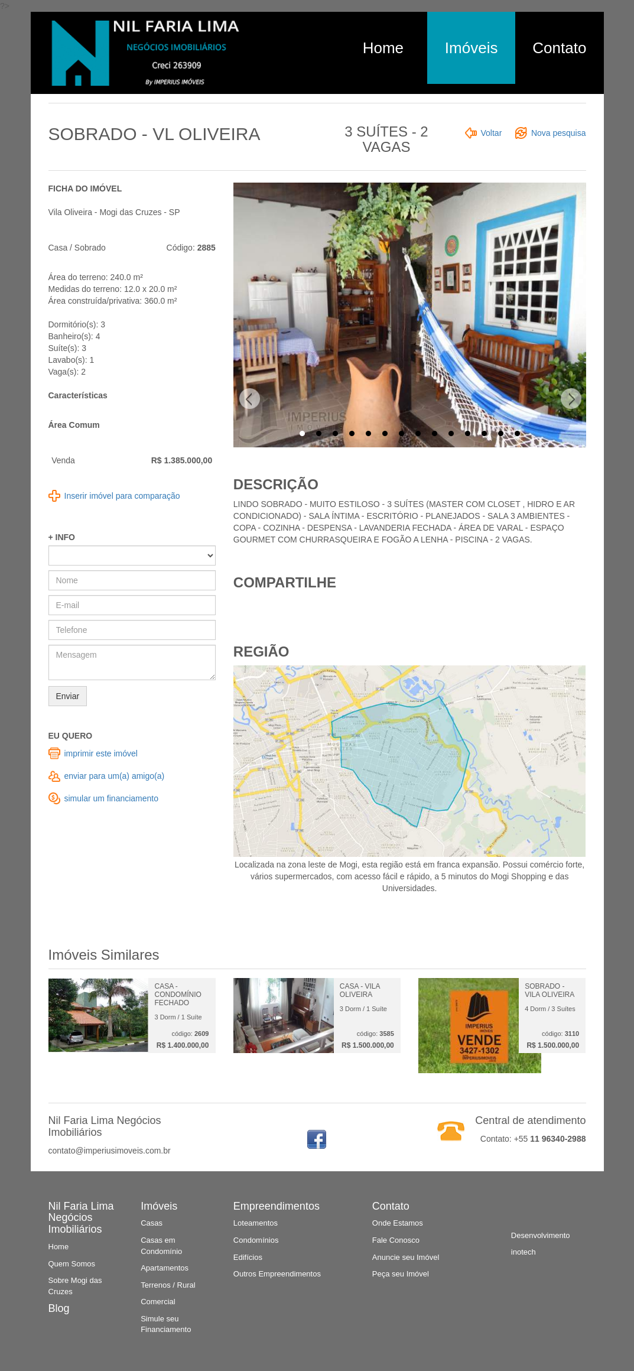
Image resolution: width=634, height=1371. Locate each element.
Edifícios (247, 1257)
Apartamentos (164, 1267)
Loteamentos (255, 1223)
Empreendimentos (276, 1206)
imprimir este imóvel (101, 753)
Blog (59, 1308)
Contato (559, 48)
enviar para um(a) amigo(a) (114, 776)
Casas (151, 1223)
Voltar (491, 133)
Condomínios (256, 1240)
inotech (523, 1251)
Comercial (158, 1301)
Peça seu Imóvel (400, 1273)
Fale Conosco (396, 1240)
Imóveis (471, 48)
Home (383, 48)
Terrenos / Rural (168, 1285)
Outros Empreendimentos (277, 1273)
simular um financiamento (111, 798)
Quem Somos (71, 1263)
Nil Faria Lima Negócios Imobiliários (81, 1218)
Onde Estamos (397, 1223)
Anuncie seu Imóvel (405, 1257)
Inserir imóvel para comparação (122, 496)
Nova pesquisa (558, 133)
